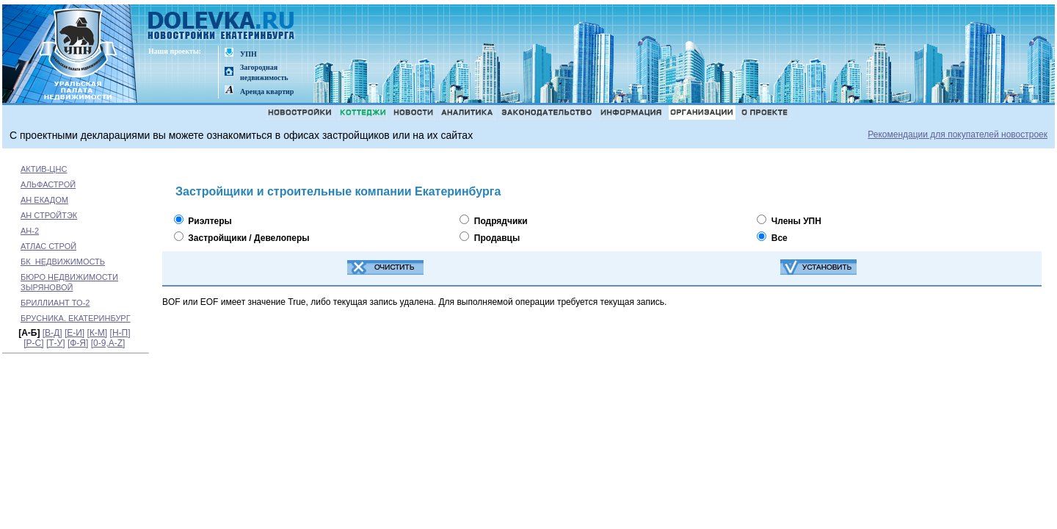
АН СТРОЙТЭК (49, 215)
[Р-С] (33, 343)
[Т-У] (55, 343)
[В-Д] (52, 333)
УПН (248, 54)
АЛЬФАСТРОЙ (48, 184)
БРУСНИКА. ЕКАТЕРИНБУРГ (76, 318)
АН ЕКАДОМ (44, 199)
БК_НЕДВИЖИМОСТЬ (63, 261)
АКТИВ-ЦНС (44, 169)
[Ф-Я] (78, 343)
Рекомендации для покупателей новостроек (957, 134)
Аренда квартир (267, 91)
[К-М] (97, 333)
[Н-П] (120, 333)
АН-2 (30, 230)
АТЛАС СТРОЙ (48, 246)
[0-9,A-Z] (108, 343)
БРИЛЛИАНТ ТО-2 (55, 302)
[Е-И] (74, 333)
